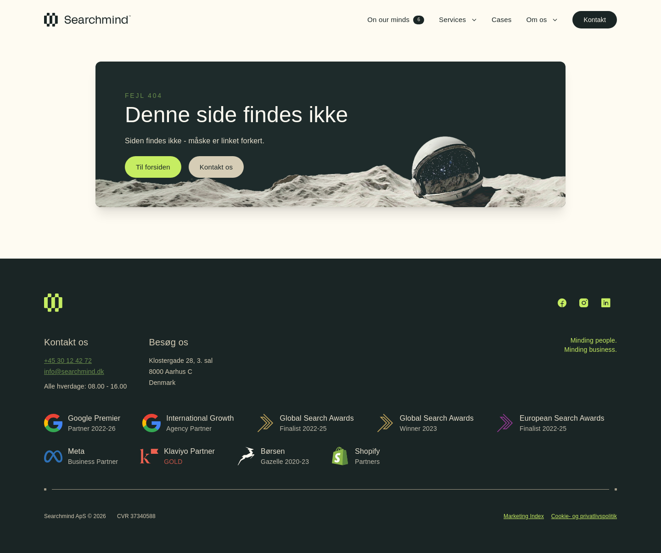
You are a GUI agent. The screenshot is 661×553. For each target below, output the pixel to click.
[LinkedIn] (606, 303)
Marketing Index (524, 516)
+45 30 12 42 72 (68, 360)
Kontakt (594, 19)
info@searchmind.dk (74, 371)
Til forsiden (153, 167)
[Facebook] (562, 303)
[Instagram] (584, 303)
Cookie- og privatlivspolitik (584, 516)
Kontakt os (216, 167)
